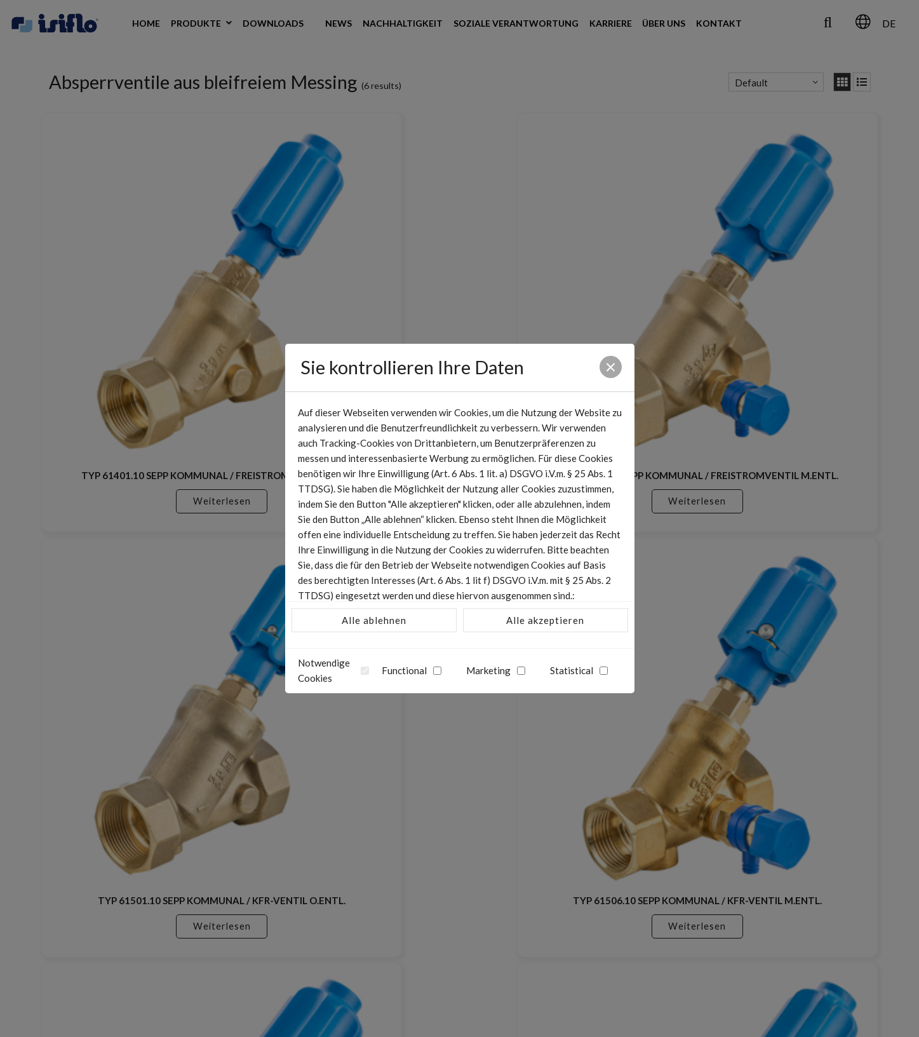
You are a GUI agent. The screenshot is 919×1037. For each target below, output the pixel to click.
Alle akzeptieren (545, 620)
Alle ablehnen (374, 620)
